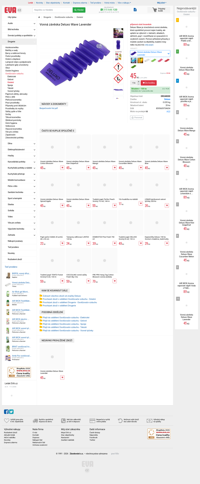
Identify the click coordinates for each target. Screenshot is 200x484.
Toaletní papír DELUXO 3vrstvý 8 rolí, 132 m (128, 238)
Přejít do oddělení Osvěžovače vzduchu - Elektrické (66, 317)
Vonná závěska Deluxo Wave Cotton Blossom (51, 162)
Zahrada (21, 235)
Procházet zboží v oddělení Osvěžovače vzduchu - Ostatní (69, 299)
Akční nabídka (9, 438)
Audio (21, 23)
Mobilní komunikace (21, 180)
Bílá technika (21, 29)
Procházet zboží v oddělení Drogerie (59, 305)
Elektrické (12, 76)
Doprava (165, 73)
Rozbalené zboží (15, 259)
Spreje (10, 85)
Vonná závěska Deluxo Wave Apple (77, 200)
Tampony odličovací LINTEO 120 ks (77, 238)
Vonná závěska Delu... (21, 283)
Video (21, 216)
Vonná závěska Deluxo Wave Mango (103, 162)
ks (133, 83)
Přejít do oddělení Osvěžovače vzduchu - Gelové (65, 320)
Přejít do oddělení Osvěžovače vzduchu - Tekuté (65, 327)
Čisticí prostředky (12, 56)
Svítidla (21, 210)
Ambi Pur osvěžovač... (21, 356)
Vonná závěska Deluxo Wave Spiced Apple (51, 200)
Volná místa (109, 3)
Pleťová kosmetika (13, 100)
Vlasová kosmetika (13, 129)
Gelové (10, 79)
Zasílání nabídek (67, 440)
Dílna (21, 143)
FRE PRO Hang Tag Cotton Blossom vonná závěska (102, 276)
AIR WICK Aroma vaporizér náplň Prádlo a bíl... (186, 38)
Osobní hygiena (12, 71)
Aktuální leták (9, 435)
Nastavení (65, 438)
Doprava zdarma (80, 3)
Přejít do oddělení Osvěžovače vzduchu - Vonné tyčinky (68, 330)
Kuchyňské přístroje (21, 174)
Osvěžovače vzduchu (14, 73)
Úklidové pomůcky (13, 120)
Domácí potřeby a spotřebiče (21, 35)
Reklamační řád (38, 443)
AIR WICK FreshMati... (21, 301)
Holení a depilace (12, 59)
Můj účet (161, 3)
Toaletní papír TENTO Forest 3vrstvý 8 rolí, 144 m (51, 276)
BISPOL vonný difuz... (21, 273)
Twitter (92, 440)
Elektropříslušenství (21, 149)
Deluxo (167, 99)
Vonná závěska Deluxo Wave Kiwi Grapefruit (77, 162)
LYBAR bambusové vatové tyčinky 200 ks (155, 200)
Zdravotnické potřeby (14, 138)
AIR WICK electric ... (20, 319)
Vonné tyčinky (13, 91)
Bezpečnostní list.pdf (49, 108)
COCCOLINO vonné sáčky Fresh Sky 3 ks (76, 276)
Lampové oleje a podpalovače (18, 62)
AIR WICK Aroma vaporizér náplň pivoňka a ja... (186, 99)
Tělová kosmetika (13, 117)
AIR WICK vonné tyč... (21, 328)
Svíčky (8, 114)
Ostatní (11, 82)
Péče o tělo (21, 186)
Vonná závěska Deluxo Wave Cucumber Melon (130, 162)
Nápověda (94, 435)
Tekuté (10, 88)
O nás (34, 433)
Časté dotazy (95, 433)
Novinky (39, 3)
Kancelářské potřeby (21, 161)
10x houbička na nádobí (128, 199)
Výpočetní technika (21, 228)
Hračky (21, 155)
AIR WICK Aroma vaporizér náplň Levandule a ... (186, 191)
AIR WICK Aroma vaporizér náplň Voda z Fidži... (187, 285)
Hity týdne (12, 17)
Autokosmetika (11, 47)
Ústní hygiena (11, 123)
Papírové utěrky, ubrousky (16, 94)
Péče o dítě (10, 97)
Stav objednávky (53, 3)
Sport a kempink (21, 198)
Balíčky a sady (11, 50)
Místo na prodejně (150, 111)
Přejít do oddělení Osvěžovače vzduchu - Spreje (64, 324)
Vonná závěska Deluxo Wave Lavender (51, 372)
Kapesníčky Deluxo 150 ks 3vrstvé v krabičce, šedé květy (157, 238)
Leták (30, 3)
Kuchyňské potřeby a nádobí (21, 168)
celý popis (149, 45)
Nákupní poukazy (15, 241)
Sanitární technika (21, 192)
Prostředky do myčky (14, 108)
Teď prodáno (95, 3)
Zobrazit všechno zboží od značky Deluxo (62, 296)
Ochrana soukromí (39, 445)
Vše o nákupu (123, 3)
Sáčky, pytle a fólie (13, 111)
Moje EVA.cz (66, 433)
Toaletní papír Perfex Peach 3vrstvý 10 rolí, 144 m (103, 200)
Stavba (21, 204)
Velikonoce (10, 126)
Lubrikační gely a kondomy (16, 65)
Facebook (93, 438)
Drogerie (21, 41)
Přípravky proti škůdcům (15, 106)
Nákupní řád (37, 440)
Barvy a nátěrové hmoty (15, 53)
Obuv (7, 68)
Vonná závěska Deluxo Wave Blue (156, 162)
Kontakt (66, 3)
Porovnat (136, 117)
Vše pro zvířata (11, 132)
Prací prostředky (12, 103)
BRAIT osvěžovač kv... (21, 347)
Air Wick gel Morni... (20, 292)
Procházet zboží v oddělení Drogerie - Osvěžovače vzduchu (70, 302)
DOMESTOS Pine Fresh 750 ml (103, 238)
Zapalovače (10, 135)
